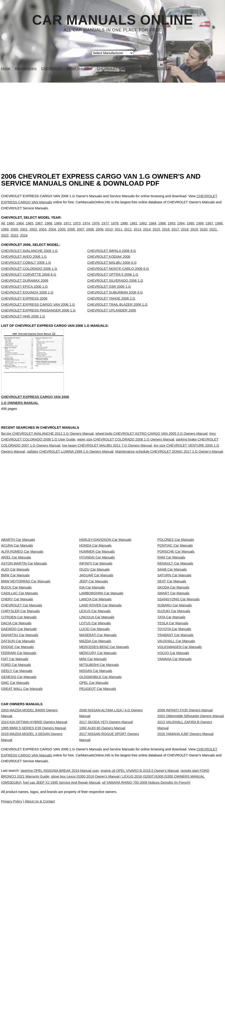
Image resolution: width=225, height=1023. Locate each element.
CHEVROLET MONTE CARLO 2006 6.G (118, 278)
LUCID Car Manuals (94, 734)
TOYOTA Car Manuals (174, 734)
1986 (162, 228)
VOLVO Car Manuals (173, 775)
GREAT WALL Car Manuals (22, 837)
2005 (61, 234)
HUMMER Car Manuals (97, 600)
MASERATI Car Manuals (98, 744)
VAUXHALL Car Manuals (176, 755)
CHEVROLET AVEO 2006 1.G (24, 266)
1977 (105, 228)
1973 (77, 228)
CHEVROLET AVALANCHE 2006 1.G (29, 260)
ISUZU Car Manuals (94, 631)
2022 (5, 240)
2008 (90, 234)
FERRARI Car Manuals (18, 775)
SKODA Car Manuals (173, 662)
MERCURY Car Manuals (98, 775)
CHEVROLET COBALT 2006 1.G (26, 272)
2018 (185, 234)
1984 (152, 228)
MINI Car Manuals (93, 786)
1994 (181, 228)
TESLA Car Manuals (172, 724)
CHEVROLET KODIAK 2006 (108, 266)
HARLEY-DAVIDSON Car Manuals (105, 580)
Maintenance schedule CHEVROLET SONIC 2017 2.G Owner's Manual (169, 471)
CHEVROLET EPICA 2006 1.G (24, 296)
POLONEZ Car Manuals (175, 580)
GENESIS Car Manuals (18, 817)
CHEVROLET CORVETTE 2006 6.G (28, 284)
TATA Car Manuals (171, 714)
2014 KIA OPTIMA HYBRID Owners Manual (34, 883)
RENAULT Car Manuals (175, 621)
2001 (24, 234)
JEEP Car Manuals (93, 652)
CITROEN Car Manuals (19, 714)
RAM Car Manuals (171, 611)
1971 (67, 228)
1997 (209, 228)
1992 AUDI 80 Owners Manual (102, 893)
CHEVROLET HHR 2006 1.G (23, 326)
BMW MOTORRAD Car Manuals (25, 652)
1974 (86, 228)
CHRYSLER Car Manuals (20, 703)
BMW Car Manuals (15, 642)
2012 (128, 234)
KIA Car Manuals (92, 662)
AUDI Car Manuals (15, 631)
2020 (204, 234)
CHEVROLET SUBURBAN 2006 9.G (115, 302)
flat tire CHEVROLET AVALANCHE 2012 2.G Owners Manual (47, 453)
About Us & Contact (126, 1006)
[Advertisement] (112, 117)
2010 (109, 234)
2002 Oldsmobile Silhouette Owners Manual (190, 877)
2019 (194, 234)
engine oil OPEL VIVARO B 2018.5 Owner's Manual (162, 970)
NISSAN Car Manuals (95, 806)
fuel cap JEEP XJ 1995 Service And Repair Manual (108, 981)
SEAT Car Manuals (171, 652)
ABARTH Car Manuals (18, 580)
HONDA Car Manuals (95, 590)
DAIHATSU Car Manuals (19, 744)
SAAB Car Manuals (172, 631)
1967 (39, 228)
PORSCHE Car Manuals (176, 600)
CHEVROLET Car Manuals (21, 693)
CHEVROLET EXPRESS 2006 (24, 308)
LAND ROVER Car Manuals (100, 693)
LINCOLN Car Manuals (96, 714)
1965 (29, 228)
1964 (20, 228)
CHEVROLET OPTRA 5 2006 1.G (112, 284)
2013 (137, 234)
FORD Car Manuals (16, 796)
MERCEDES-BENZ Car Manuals (104, 765)
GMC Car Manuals (15, 827)
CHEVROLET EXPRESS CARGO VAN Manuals (46, 954)
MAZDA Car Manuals (95, 755)
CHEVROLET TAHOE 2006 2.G (111, 308)
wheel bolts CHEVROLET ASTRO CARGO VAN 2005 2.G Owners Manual (151, 453)
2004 (52, 234)
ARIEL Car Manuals (16, 611)
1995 (190, 228)
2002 (33, 234)
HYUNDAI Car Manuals (97, 611)
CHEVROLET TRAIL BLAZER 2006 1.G (117, 314)
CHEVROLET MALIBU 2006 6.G (112, 272)
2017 (175, 234)
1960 (10, 228)
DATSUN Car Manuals (18, 755)
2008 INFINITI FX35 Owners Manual (185, 867)
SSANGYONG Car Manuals (178, 683)
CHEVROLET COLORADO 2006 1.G (29, 278)
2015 (156, 234)
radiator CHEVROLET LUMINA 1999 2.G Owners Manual (70, 471)
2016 (166, 234)
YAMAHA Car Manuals (174, 786)
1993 (171, 228)
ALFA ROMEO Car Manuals (22, 600)
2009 (99, 234)
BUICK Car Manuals (16, 662)
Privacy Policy (94, 1006)
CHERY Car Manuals (17, 683)
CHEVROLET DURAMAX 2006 (24, 290)
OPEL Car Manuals (93, 827)
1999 (5, 234)
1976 (96, 228)
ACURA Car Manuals (17, 590)
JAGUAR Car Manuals (96, 642)
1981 (133, 228)
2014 (147, 234)
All (3, 228)
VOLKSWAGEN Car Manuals (179, 765)
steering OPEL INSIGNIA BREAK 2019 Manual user (71, 970)
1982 (143, 228)
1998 (219, 228)
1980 (124, 228)
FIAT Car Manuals (15, 786)
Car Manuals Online (112, 20)
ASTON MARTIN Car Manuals (24, 621)
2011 (118, 234)
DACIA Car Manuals (16, 724)
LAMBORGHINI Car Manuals (101, 673)
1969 (58, 228)
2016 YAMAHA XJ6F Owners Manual (185, 904)
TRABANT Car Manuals (175, 744)
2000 (14, 234)
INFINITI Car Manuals (95, 621)
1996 (200, 228)
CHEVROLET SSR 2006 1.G (109, 296)
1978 (114, 228)
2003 (43, 234)
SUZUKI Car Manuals (173, 703)
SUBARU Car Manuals (174, 693)
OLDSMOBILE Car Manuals (100, 817)
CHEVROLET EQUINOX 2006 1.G (27, 302)
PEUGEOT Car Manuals (97, 837)
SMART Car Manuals (173, 673)
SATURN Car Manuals (174, 642)
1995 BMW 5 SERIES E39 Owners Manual (33, 893)
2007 (81, 234)
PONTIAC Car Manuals (175, 590)
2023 (14, 240)
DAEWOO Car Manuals (19, 734)
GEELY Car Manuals (17, 806)
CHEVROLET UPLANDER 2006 (111, 320)
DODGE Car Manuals (17, 765)
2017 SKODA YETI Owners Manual (106, 883)
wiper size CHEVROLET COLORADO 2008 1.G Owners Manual (125, 459)
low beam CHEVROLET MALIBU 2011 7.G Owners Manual (107, 465)
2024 (24, 240)
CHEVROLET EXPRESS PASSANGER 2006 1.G (38, 320)
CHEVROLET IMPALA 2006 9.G (111, 260)
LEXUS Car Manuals (95, 703)
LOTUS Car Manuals (95, 724)
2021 (213, 234)
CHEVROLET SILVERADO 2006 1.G (115, 290)
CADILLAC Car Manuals (19, 673)
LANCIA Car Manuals (95, 683)
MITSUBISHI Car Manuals (99, 796)
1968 (48, 228)
